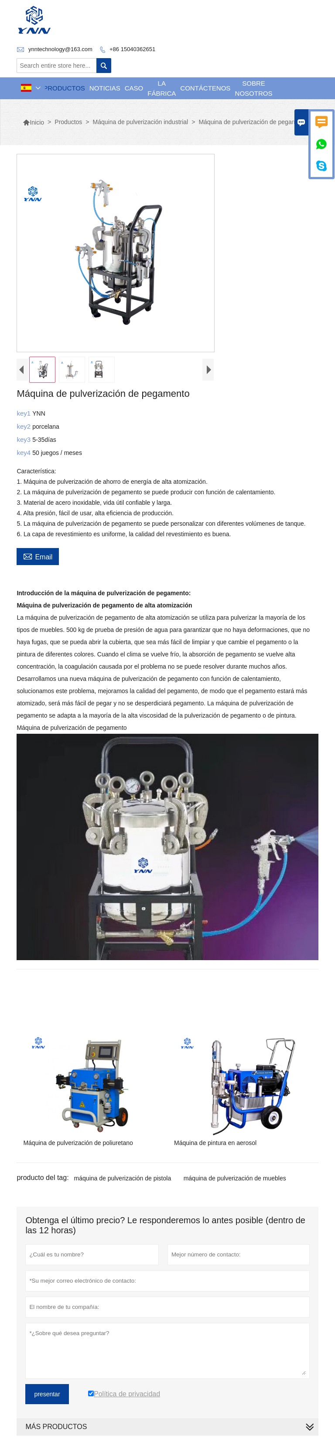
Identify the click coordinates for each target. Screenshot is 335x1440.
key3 (24, 439)
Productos (64, 88)
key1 (24, 413)
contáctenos (205, 88)
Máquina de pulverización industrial (140, 121)
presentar (47, 1394)
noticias (104, 88)
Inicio (33, 122)
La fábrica (161, 88)
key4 (24, 452)
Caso (134, 88)
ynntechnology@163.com (60, 49)
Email (37, 556)
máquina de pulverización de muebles (235, 1178)
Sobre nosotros (254, 88)
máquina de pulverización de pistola (122, 1178)
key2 (24, 426)
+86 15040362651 (132, 49)
